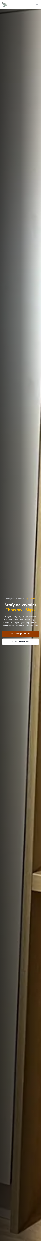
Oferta (20, 599)
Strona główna (10, 599)
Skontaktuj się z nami (20, 633)
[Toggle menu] (37, 4)
